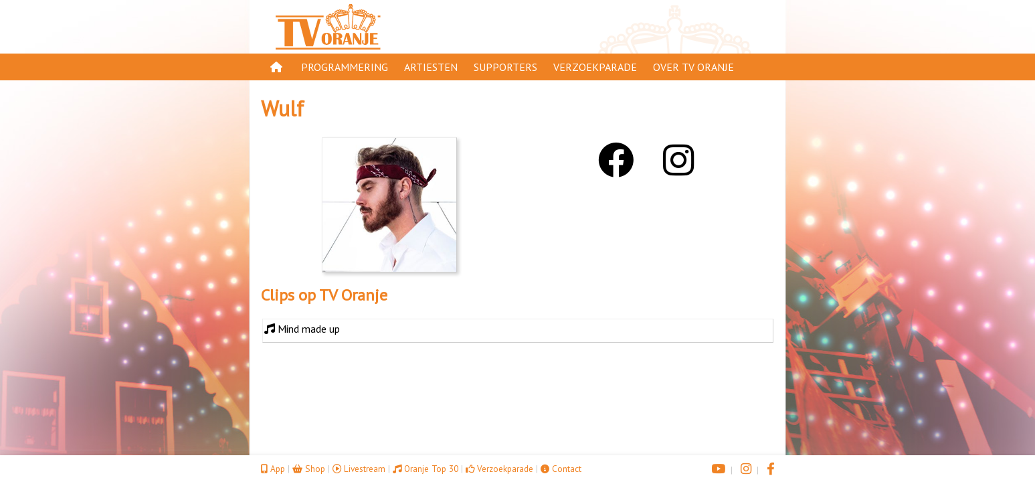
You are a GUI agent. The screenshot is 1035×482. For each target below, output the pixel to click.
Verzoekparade (595, 67)
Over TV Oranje (693, 67)
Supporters (505, 67)
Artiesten (431, 67)
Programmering (344, 67)
